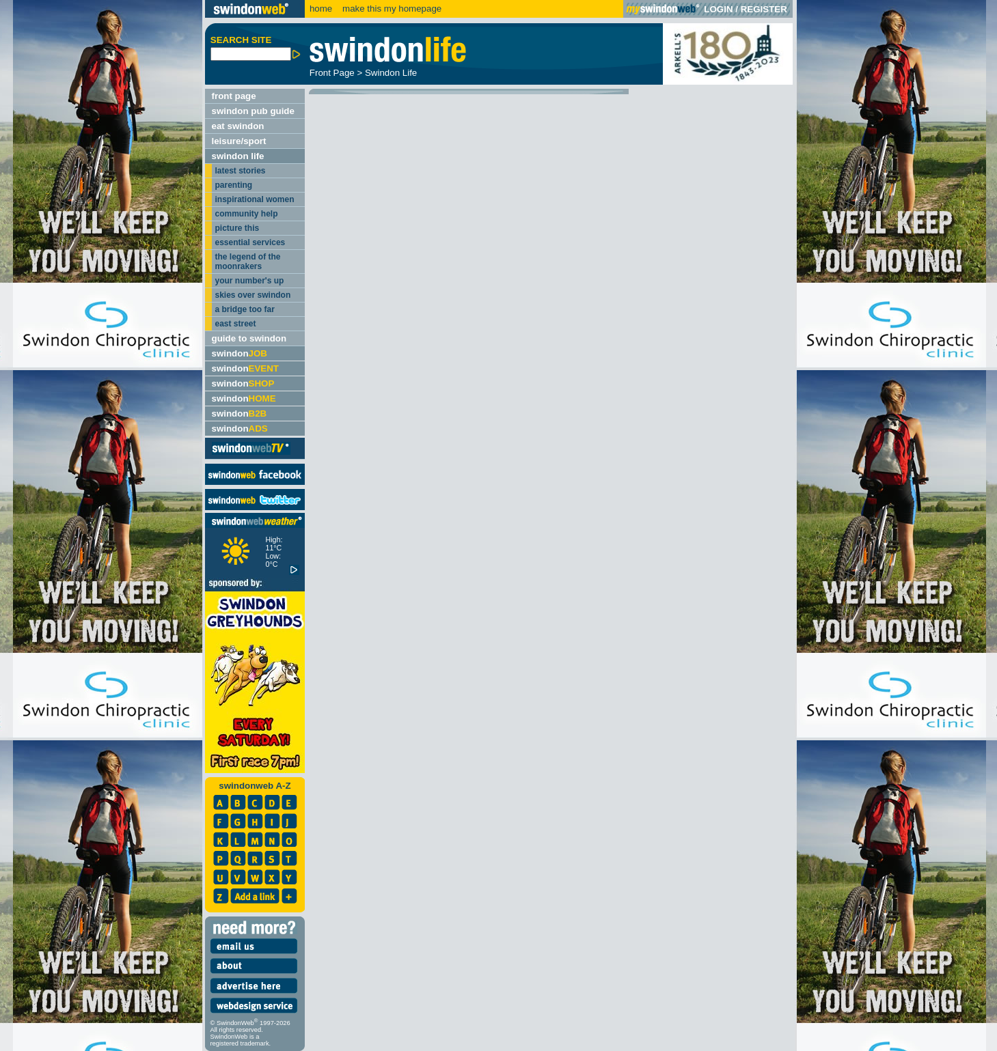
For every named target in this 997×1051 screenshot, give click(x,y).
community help (246, 214)
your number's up (249, 280)
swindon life (238, 156)
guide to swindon (249, 338)
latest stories (240, 171)
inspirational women (255, 199)
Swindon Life (391, 73)
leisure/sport (239, 141)
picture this (237, 228)
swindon (239, 353)
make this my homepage (390, 8)
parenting (234, 185)
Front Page (332, 73)
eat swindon (238, 126)
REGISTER (764, 9)
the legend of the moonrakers (248, 261)
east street (235, 323)
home (321, 8)
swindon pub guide (253, 111)
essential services (250, 242)
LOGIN (718, 9)
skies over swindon (253, 295)
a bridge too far (245, 309)
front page (234, 96)
